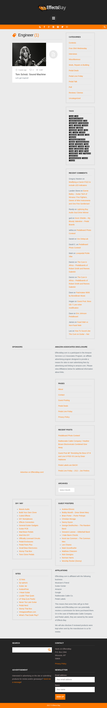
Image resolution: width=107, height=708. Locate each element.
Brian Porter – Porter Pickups (73, 516)
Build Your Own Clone (28, 512)
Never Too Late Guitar (28, 602)
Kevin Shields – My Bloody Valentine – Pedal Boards (79, 221)
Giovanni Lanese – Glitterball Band (76, 532)
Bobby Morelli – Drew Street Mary (75, 512)
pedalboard (80, 149)
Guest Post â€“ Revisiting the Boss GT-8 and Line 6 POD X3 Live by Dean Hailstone (74, 456)
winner (82, 132)
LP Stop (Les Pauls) (27, 599)
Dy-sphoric (23, 583)
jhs (81, 153)
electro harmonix (76, 121)
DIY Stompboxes (26, 519)
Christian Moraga (69, 519)
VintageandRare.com (27, 612)
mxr (86, 121)
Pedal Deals (74, 71)
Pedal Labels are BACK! (68, 465)
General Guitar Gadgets (28, 525)
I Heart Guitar (24, 592)
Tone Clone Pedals (26, 554)
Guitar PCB (23, 529)
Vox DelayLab (82, 239)
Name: (57, 685)
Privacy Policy (64, 417)
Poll (70, 87)
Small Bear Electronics (28, 548)
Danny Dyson (67, 522)
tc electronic (84, 123)
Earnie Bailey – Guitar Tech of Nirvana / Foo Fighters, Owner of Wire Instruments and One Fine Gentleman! (79, 197)
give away (74, 123)
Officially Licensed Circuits (29, 538)
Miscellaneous (74, 59)
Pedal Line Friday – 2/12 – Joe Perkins (73, 471)
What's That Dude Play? (28, 615)
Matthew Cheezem (69, 551)
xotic (82, 151)
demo (72, 144)
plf (71, 132)
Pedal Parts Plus (26, 545)
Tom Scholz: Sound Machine (30, 74)
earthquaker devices (77, 139)
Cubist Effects (24, 516)
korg (87, 151)
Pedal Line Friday (76, 76)
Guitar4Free (24, 589)
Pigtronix (87, 153)
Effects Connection (26, 522)
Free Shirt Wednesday (78, 48)
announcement (75, 158)
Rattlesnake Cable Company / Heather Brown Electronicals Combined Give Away (73, 444)
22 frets (22, 579)
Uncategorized (75, 98)
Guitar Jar (23, 586)
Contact (61, 395)
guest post (74, 156)
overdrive (73, 130)
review (81, 146)
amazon (78, 125)
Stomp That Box (25, 551)
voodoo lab (74, 153)
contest (73, 128)
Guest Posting (64, 400)
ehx (77, 116)
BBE (87, 146)
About (60, 389)
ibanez (72, 142)
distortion (73, 135)
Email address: (61, 675)
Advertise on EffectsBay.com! (32, 472)
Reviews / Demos (76, 93)
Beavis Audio (24, 509)
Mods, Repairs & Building (79, 65)
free (87, 149)
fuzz (86, 130)
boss (72, 116)
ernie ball (79, 144)
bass (87, 144)
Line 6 (76, 132)
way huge (73, 146)
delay (81, 130)
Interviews (73, 54)
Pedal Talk (73, 82)
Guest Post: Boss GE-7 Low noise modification (80, 304)
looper (72, 160)
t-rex (72, 149)
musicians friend (83, 142)
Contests (72, 43)
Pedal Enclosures (26, 542)
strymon (73, 137)
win (77, 151)
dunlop (85, 125)
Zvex (72, 151)
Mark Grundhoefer (69, 548)
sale (71, 125)
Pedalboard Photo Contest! (69, 436)
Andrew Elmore (68, 509)
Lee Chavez (67, 545)
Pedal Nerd (23, 605)
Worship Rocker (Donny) (72, 561)
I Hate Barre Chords (70, 535)
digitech (80, 128)
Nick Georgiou (67, 554)
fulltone (81, 135)
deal (87, 135)
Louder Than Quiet (26, 596)
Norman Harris (68, 558)
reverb (85, 158)
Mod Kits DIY (24, 535)
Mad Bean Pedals (26, 532)
